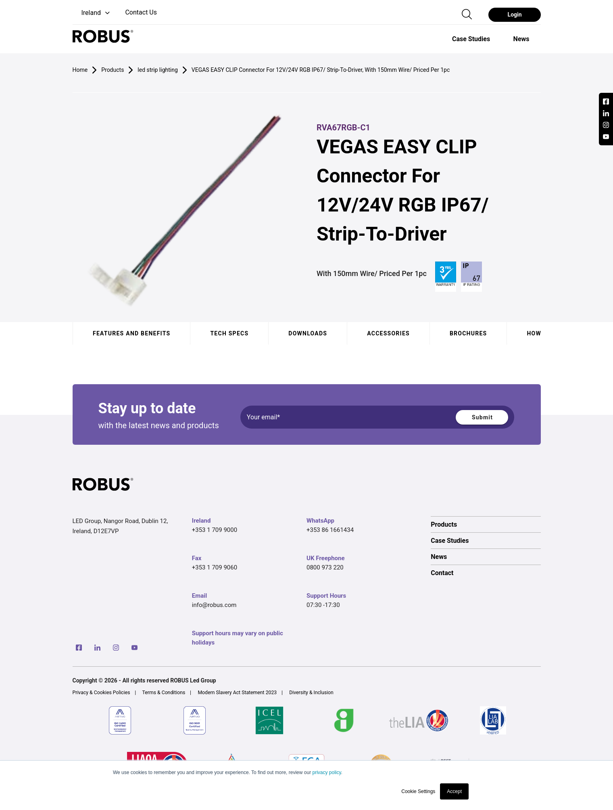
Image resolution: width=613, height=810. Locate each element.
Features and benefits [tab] (131, 333)
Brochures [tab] (468, 333)
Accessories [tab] (388, 333)
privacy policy (326, 772)
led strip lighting (157, 70)
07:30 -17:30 (323, 605)
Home (80, 70)
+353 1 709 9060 (214, 567)
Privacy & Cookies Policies (101, 692)
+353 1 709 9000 (214, 530)
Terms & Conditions (164, 692)
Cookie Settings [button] (418, 791)
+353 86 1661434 (330, 530)
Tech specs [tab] (229, 333)
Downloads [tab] (307, 333)
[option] (471, 38)
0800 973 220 (325, 567)
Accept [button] (454, 791)
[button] (92, 13)
